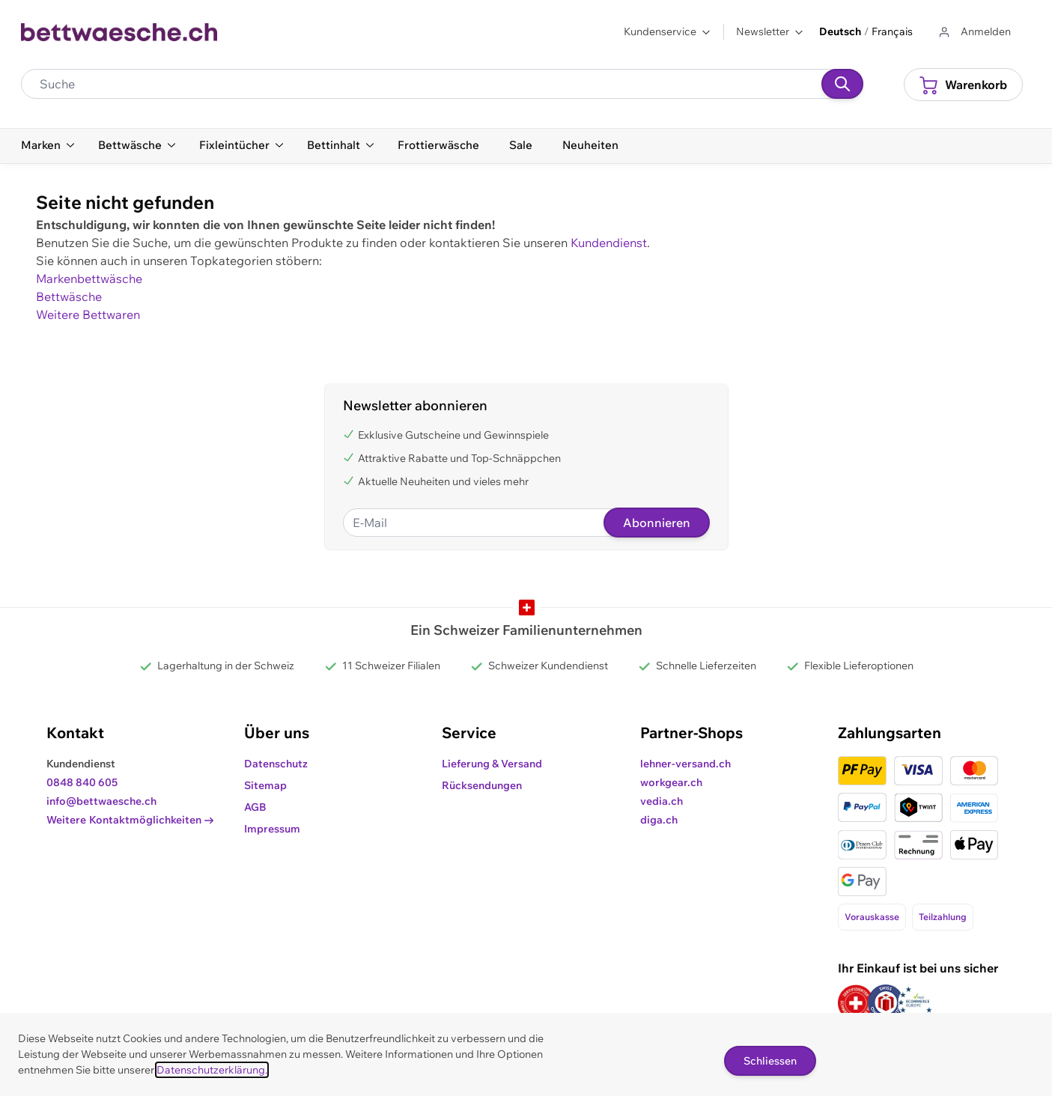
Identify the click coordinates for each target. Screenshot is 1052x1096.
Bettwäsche (69, 296)
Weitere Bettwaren (88, 314)
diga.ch (659, 819)
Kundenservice (667, 31)
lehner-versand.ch (685, 763)
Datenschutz (276, 763)
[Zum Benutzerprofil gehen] (974, 32)
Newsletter (770, 31)
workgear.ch (671, 782)
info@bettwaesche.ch (101, 801)
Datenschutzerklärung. (211, 1070)
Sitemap (265, 785)
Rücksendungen (482, 785)
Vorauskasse (872, 916)
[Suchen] (842, 84)
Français (892, 31)
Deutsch (840, 31)
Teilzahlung (943, 916)
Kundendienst (609, 242)
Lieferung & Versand (492, 763)
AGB (255, 807)
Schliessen (770, 1061)
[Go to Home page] (119, 32)
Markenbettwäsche (89, 278)
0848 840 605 (82, 782)
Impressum (272, 828)
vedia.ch (661, 801)
